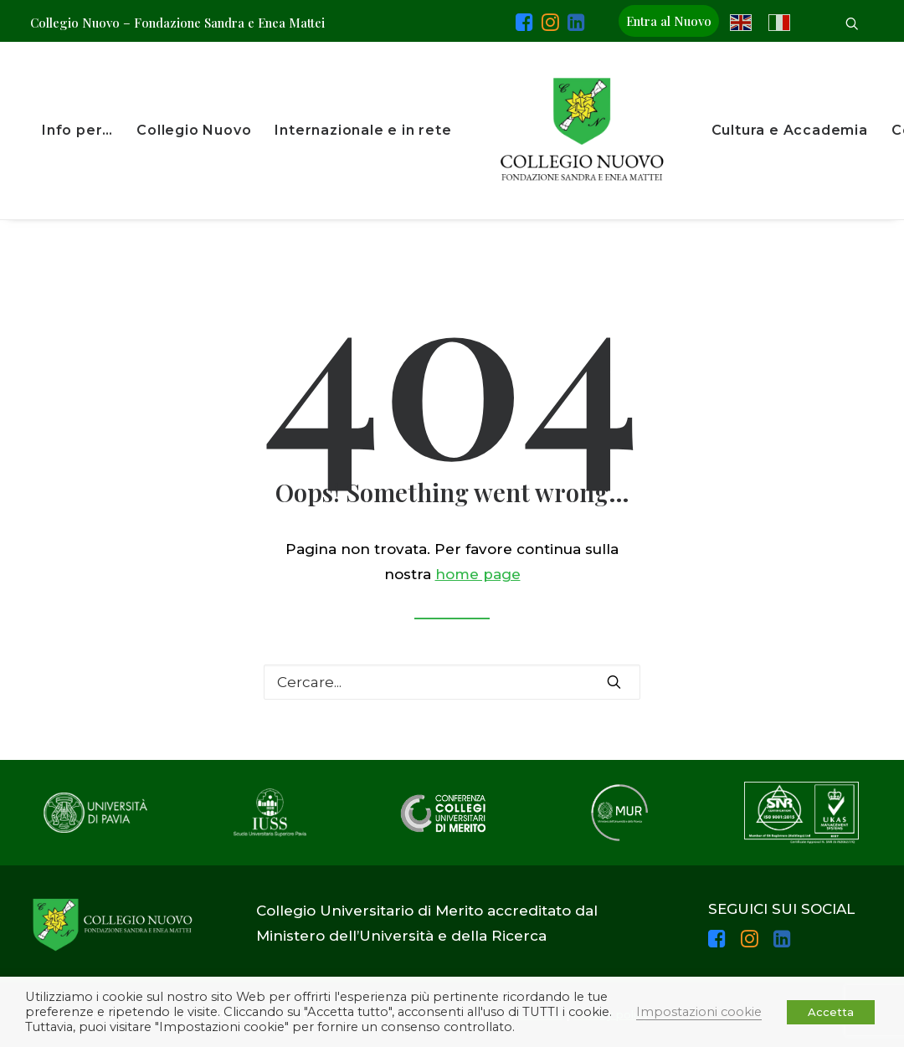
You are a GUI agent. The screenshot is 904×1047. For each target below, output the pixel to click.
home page (478, 574)
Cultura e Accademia (789, 130)
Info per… (77, 130)
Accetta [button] (831, 1012)
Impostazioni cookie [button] (699, 1011)
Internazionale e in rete (363, 130)
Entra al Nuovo (668, 21)
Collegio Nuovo (193, 130)
